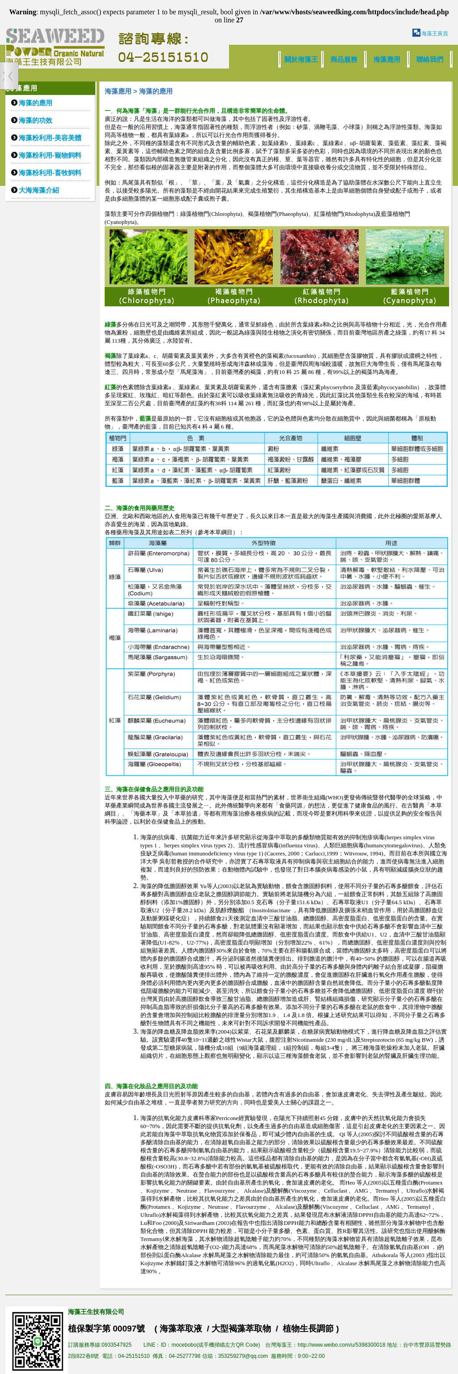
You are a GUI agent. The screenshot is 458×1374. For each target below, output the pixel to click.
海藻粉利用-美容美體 (50, 138)
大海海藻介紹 (39, 190)
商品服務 (344, 59)
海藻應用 (386, 59)
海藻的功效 (35, 120)
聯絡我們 (429, 59)
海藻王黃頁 (434, 33)
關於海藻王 (301, 59)
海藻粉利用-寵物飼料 (50, 155)
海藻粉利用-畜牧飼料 (50, 172)
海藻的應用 (35, 103)
